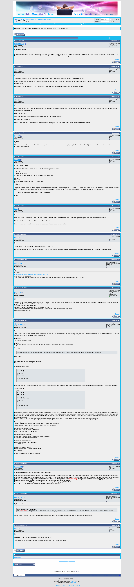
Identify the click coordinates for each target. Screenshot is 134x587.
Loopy (17, 136)
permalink (116, 40)
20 (79, 585)
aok (15, 69)
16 (73, 585)
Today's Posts (82, 24)
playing (19, 557)
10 (63, 585)
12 (66, 585)
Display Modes (114, 38)
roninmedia (19, 44)
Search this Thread (102, 38)
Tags (15, 554)
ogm (15, 557)
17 (74, 585)
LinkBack (81, 38)
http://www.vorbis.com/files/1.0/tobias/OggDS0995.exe (31, 274)
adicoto (17, 292)
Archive (115, 575)
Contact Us (94, 575)
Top (119, 575)
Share (117, 59)
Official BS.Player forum (105, 575)
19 (77, 585)
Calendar (56, 24)
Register (23, 24)
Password (97, 21)
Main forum (33, 19)
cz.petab (18, 466)
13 (68, 585)
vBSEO (72, 581)
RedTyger (73, 582)
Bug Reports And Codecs (44, 19)
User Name (98, 19)
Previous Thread (63, 561)
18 (76, 585)
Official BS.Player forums (22, 19)
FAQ (40, 24)
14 (69, 585)
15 (71, 585)
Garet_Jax (18, 263)
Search (109, 24)
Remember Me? (115, 19)
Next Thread (72, 561)
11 (65, 585)
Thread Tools (90, 38)
